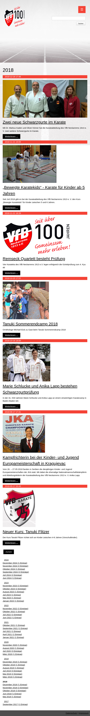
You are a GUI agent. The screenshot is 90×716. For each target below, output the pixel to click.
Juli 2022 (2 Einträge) (12, 614)
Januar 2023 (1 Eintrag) (13, 601)
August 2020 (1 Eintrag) (13, 648)
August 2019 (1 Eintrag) (13, 668)
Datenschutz (71, 713)
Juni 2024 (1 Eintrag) (12, 578)
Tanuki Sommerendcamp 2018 (30, 324)
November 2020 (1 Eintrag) (15, 645)
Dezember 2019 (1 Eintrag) (15, 662)
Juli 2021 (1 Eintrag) (12, 631)
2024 (6, 560)
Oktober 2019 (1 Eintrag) (14, 665)
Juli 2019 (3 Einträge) (12, 671)
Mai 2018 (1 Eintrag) (12, 697)
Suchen (80, 23)
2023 (6, 583)
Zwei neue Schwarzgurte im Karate (34, 122)
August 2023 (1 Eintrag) (13, 592)
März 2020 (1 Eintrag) (12, 654)
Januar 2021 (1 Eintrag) (13, 637)
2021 (6, 622)
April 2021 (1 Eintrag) (12, 634)
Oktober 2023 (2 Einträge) (14, 589)
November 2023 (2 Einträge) (15, 586)
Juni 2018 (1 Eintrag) (12, 694)
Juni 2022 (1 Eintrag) (12, 617)
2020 (6, 642)
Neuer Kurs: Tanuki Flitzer (26, 531)
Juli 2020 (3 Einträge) (12, 651)
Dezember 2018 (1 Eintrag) (15, 684)
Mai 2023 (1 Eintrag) (12, 598)
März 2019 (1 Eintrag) (12, 677)
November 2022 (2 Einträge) (15, 608)
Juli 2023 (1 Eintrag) (12, 595)
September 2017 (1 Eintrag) (15, 704)
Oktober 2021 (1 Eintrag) (14, 625)
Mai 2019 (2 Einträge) (12, 674)
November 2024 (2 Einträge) (15, 566)
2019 (6, 659)
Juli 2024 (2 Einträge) (12, 575)
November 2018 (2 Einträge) (15, 688)
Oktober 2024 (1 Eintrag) (14, 569)
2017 (6, 701)
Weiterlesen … (11, 136)
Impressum (84, 713)
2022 (6, 605)
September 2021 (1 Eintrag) (15, 628)
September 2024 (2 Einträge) (16, 572)
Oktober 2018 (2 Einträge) (14, 690)
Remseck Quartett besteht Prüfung (34, 258)
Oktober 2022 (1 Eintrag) (14, 611)
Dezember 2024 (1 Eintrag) (15, 563)
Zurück (9, 552)
